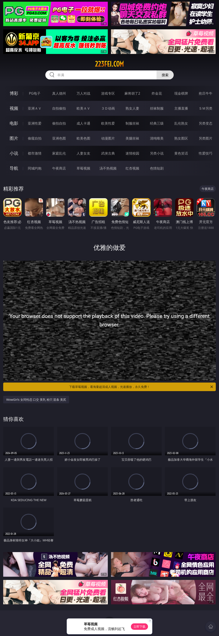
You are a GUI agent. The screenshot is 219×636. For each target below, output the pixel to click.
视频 (14, 108)
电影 (14, 123)
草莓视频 (83, 168)
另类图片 (205, 138)
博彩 (14, 93)
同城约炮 (34, 168)
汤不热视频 (108, 168)
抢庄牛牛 (205, 93)
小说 (14, 153)
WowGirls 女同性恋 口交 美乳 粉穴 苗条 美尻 (36, 400)
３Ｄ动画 (108, 108)
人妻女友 (83, 153)
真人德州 (59, 93)
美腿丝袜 (132, 138)
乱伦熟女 (181, 123)
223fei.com (109, 64)
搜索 (165, 75)
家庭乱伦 (59, 153)
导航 (14, 168)
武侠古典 (108, 153)
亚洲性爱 (34, 123)
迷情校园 (132, 153)
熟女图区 (181, 138)
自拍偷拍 (59, 108)
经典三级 (157, 123)
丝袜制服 (157, 108)
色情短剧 (157, 168)
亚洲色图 (59, 138)
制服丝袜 (132, 123)
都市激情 (34, 153)
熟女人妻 (132, 108)
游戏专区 (108, 93)
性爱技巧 (205, 153)
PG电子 (34, 93)
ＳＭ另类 (205, 108)
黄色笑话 (181, 153)
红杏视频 (132, 168)
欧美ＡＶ (83, 108)
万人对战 (83, 93)
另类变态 (205, 123)
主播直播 (181, 108)
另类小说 (157, 153)
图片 (14, 138)
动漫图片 (108, 138)
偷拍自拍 (59, 123)
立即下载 (139, 626)
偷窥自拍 (34, 138)
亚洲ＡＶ (34, 108)
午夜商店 (59, 168)
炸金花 (157, 93)
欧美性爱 (108, 123)
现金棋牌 (181, 93)
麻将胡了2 (132, 93)
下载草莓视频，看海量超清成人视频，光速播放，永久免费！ (141, 386)
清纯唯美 (157, 138)
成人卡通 (83, 123)
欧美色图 (83, 138)
